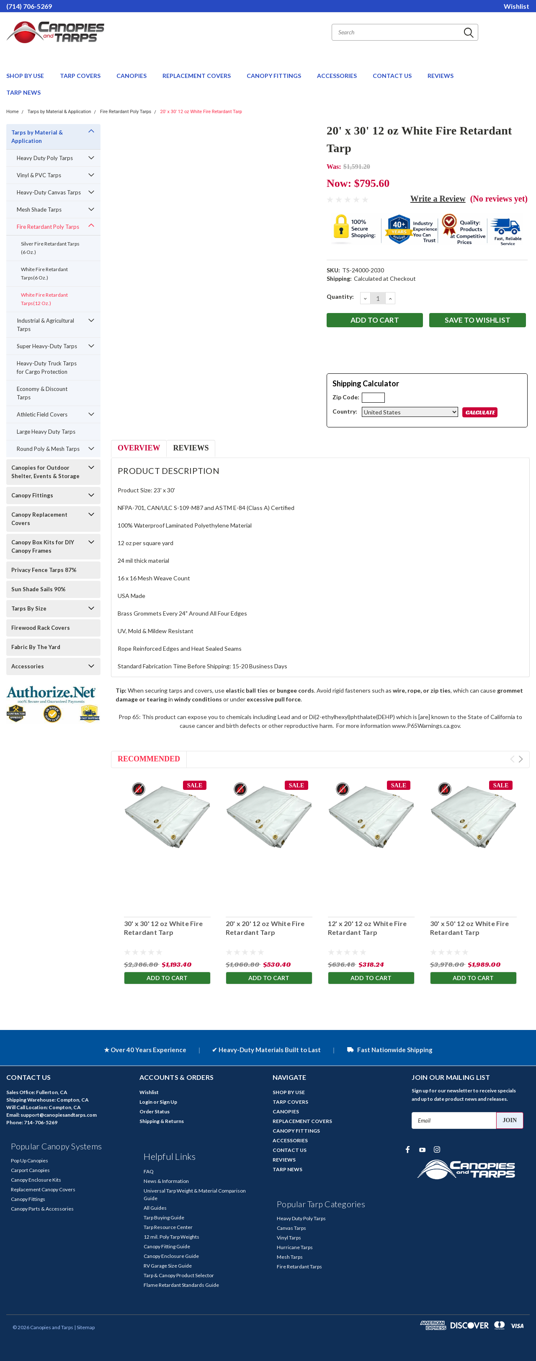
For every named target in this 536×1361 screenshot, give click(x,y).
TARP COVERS (81, 75)
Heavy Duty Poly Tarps (45, 158)
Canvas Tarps (291, 1228)
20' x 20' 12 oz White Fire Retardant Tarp (265, 927)
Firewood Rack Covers (40, 627)
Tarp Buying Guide (164, 1217)
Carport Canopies (30, 1170)
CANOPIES (132, 75)
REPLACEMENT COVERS (197, 75)
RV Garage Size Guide (168, 1266)
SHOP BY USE (25, 75)
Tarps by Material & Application (59, 111)
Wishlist (516, 6)
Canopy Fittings (32, 495)
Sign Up (168, 1102)
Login (145, 1102)
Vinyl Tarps (289, 1237)
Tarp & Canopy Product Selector (179, 1275)
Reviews (191, 448)
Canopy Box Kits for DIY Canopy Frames (42, 546)
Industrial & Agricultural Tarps (45, 324)
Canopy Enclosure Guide (171, 1256)
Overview (139, 448)
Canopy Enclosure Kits (36, 1180)
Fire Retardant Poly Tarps (125, 111)
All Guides (155, 1208)
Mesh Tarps (290, 1257)
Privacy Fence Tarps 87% (44, 570)
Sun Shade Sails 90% (38, 589)
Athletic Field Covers (42, 414)
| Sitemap (84, 1327)
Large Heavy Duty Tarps (46, 431)
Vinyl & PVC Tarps (39, 175)
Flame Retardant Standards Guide (181, 1285)
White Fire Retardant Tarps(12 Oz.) (44, 299)
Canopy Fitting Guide (167, 1246)
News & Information (166, 1181)
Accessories (27, 666)
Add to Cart (167, 978)
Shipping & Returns (161, 1121)
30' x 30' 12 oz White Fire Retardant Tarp (163, 927)
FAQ (149, 1171)
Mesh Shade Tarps (39, 209)
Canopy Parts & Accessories (42, 1209)
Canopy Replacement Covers (39, 518)
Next (520, 759)
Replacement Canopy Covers (43, 1189)
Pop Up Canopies (29, 1160)
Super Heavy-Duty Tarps (47, 346)
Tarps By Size (28, 608)
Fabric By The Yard (35, 647)
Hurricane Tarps (295, 1247)
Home (12, 111)
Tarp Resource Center (168, 1227)
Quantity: (340, 296)
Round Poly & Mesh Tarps (48, 448)
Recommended (149, 759)
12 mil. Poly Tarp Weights (171, 1237)
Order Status (154, 1111)
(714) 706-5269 (29, 6)
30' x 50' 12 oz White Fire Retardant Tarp (469, 927)
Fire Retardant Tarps (299, 1266)
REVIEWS (441, 75)
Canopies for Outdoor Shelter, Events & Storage (45, 471)
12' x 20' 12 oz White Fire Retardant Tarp (367, 927)
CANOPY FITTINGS (274, 75)
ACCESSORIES (337, 75)
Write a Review (438, 198)
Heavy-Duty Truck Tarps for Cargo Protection (47, 367)
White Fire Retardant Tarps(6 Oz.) (44, 273)
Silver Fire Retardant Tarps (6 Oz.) (50, 248)
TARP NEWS (23, 92)
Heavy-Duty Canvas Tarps (49, 192)
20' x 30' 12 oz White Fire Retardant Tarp (201, 111)
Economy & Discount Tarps (42, 393)
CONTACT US (393, 75)
